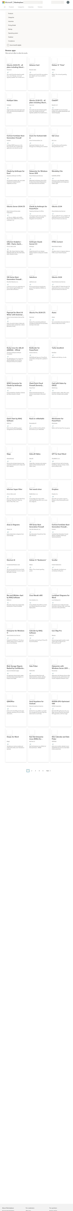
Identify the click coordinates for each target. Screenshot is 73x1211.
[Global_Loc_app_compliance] (6, 41)
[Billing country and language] (57, 2)
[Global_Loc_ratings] (6, 29)
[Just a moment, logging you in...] (67, 2)
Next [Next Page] (47, 771)
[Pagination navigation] (39, 772)
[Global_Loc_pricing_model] (6, 25)
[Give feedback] (43, 2)
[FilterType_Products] (6, 13)
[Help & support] (45, 2)
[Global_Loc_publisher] (6, 37)
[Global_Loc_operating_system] (6, 33)
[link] (15, 73)
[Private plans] (49, 2)
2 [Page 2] (31, 771)
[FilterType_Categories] (6, 17)
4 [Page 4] (39, 771)
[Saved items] (47, 2)
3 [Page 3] (35, 771)
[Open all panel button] (4, 7)
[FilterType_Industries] (6, 21)
